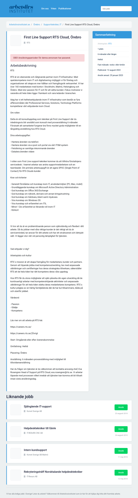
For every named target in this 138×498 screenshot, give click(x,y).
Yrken (54, 8)
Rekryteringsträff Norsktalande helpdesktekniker (53, 471)
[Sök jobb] (116, 8)
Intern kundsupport (35, 450)
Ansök (121, 407)
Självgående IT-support (37, 406)
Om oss (46, 8)
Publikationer (66, 8)
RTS (110, 44)
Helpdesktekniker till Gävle (40, 428)
